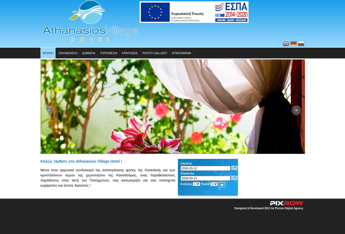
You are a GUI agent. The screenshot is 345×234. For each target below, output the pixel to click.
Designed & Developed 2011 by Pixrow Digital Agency (268, 208)
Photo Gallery (154, 53)
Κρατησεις (130, 53)
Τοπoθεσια (108, 53)
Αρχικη (48, 53)
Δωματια (88, 53)
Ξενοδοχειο (68, 53)
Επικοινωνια (181, 53)
